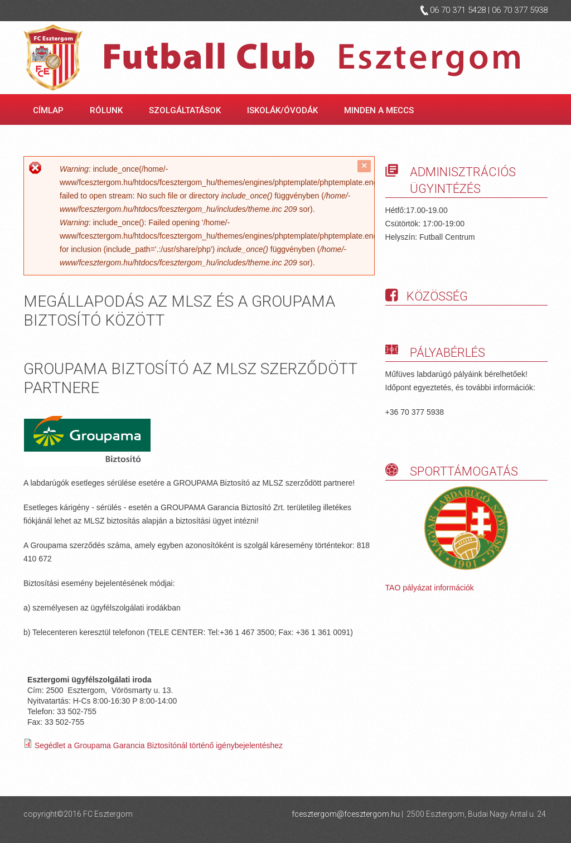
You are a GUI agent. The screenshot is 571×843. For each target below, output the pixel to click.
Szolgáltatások (186, 110)
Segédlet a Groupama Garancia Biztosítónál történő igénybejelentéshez (159, 745)
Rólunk (108, 110)
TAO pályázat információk (429, 587)
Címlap (48, 110)
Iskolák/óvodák (284, 110)
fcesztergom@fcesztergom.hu (346, 814)
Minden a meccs (380, 110)
